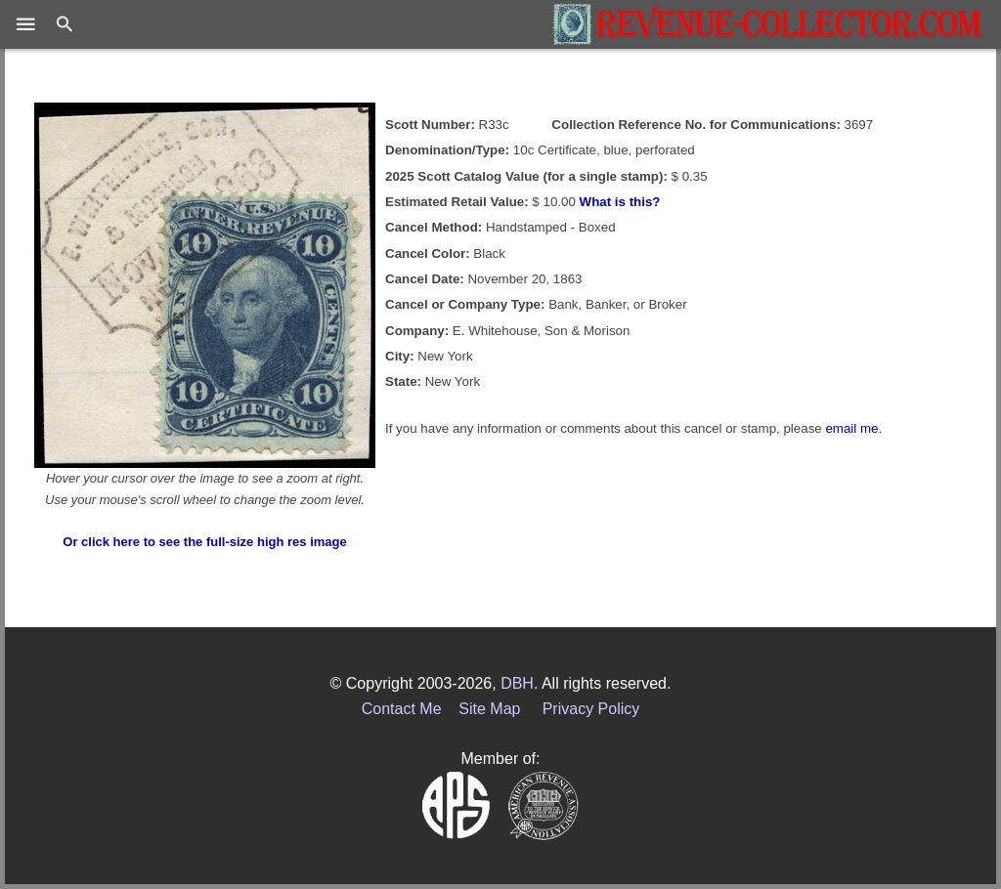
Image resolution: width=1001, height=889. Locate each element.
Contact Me (402, 708)
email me (851, 428)
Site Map (489, 708)
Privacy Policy (591, 708)
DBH (517, 683)
